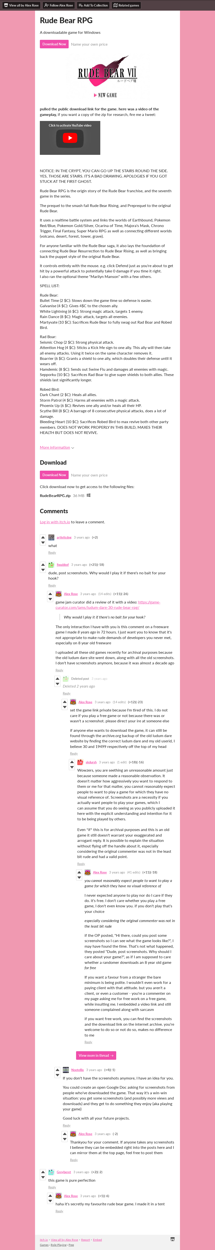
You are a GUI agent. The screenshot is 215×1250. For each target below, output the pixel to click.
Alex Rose (71, 594)
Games (44, 1245)
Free (71, 1245)
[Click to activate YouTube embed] (70, 138)
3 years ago (82, 537)
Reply (52, 552)
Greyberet (64, 1172)
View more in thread (94, 1055)
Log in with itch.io (55, 521)
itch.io (44, 1240)
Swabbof (63, 565)
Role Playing (58, 1245)
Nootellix (77, 1070)
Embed (97, 1240)
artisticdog (64, 537)
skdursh (91, 762)
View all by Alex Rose (64, 1240)
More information (57, 447)
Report (85, 1240)
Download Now (54, 44)
